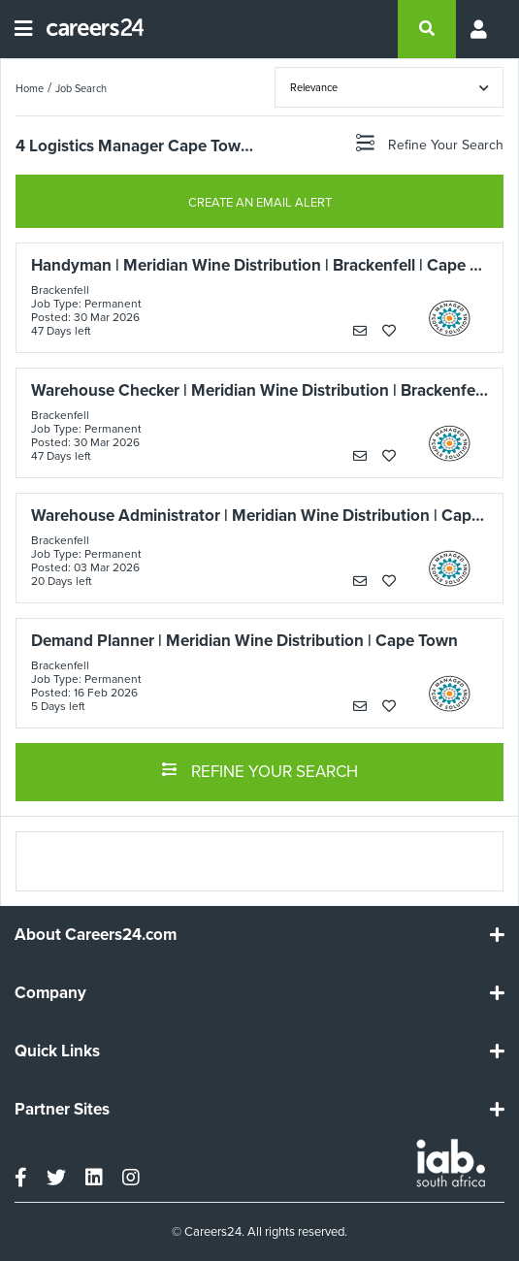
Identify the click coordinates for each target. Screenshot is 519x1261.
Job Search (81, 88)
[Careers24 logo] (88, 29)
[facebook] (21, 1177)
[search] (427, 29)
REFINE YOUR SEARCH (259, 770)
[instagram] (131, 1177)
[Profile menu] (480, 29)
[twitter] (56, 1177)
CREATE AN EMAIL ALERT (260, 202)
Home (30, 88)
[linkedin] (94, 1177)
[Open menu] (23, 29)
